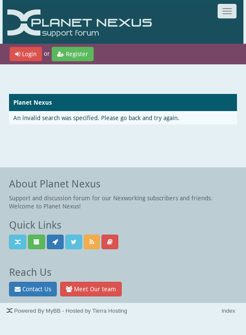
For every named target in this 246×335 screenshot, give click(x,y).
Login (26, 54)
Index (228, 311)
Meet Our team (91, 289)
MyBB (53, 311)
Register (72, 54)
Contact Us (33, 289)
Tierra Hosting (109, 311)
